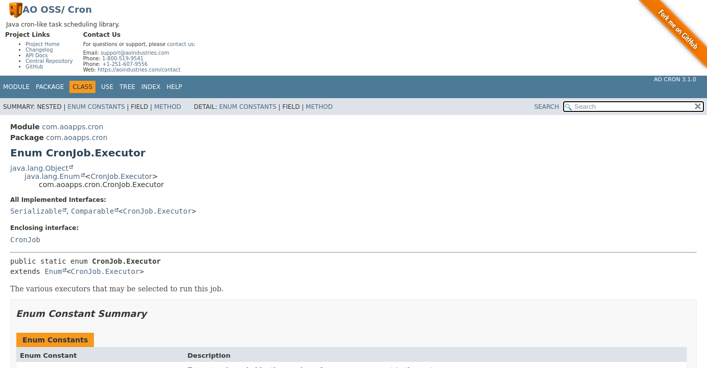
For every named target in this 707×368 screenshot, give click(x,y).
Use (107, 86)
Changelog (39, 50)
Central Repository (49, 61)
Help (174, 86)
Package (50, 86)
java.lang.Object (39, 168)
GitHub (34, 67)
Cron (80, 9)
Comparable (92, 211)
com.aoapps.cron (72, 127)
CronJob (25, 240)
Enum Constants (96, 106)
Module (16, 86)
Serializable (36, 211)
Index (151, 86)
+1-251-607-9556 (125, 64)
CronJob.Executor (121, 176)
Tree (127, 86)
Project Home (43, 44)
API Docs (37, 55)
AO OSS (41, 9)
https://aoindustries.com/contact (139, 70)
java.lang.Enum (52, 176)
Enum (53, 271)
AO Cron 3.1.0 (675, 79)
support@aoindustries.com (135, 53)
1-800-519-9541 (122, 58)
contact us (180, 44)
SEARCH (546, 106)
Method (167, 106)
